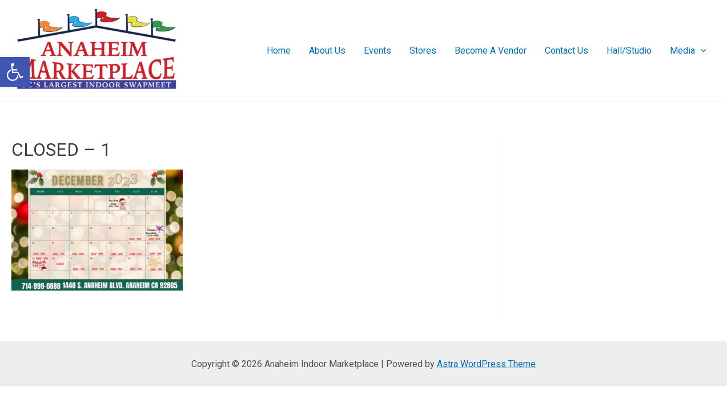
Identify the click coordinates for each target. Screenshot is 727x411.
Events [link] (377, 50)
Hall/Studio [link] (629, 50)
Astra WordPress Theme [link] (486, 363)
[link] (15, 72)
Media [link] (688, 51)
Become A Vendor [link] (491, 50)
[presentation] (700, 51)
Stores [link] (422, 50)
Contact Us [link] (566, 50)
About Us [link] (327, 50)
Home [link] (279, 50)
